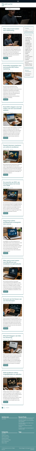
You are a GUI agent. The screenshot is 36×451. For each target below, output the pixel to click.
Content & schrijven (5, 435)
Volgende (7, 407)
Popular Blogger (22, 448)
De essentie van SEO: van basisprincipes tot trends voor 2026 (11, 183)
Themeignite (28, 448)
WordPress (32, 449)
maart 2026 (4, 418)
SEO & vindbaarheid (5, 441)
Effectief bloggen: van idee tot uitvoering (12, 336)
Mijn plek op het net (7, 5)
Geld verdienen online (5, 436)
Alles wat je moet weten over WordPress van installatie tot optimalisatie (12, 262)
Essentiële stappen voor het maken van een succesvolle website (12, 108)
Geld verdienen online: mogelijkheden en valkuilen (12, 373)
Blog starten (4, 433)
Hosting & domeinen (5, 438)
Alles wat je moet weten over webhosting (11, 29)
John (12, 32)
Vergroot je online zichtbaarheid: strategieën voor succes (12, 222)
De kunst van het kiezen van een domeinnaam (12, 300)
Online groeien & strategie (6, 439)
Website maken (4, 442)
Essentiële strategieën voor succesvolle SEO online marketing (12, 67)
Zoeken (27, 28)
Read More (6, 58)
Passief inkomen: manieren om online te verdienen (12, 146)
